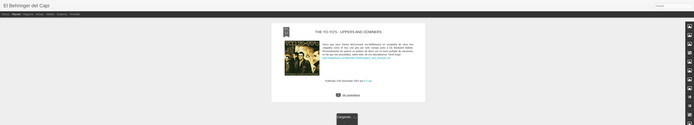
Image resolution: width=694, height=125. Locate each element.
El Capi (368, 81)
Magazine (28, 14)
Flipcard (16, 14)
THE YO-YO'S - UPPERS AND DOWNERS (348, 32)
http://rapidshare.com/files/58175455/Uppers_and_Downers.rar (356, 58)
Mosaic (40, 14)
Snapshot (62, 14)
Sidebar (50, 14)
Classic (6, 14)
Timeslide (75, 14)
